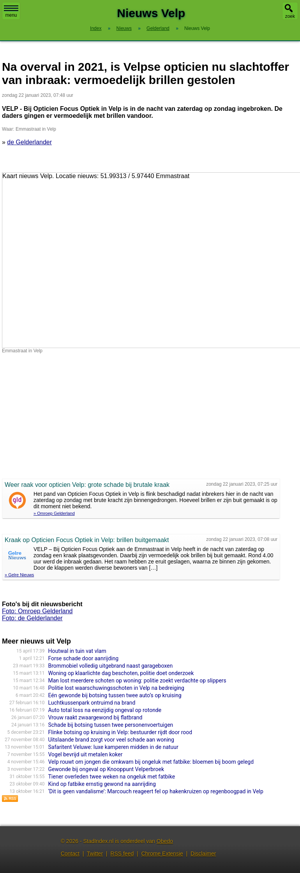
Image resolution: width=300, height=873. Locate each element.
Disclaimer (203, 853)
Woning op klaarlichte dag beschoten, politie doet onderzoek (121, 673)
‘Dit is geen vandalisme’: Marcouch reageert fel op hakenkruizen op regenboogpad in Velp (155, 791)
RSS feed (122, 853)
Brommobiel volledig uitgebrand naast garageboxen (110, 666)
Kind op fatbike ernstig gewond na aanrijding (102, 784)
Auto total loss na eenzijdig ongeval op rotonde (105, 710)
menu (11, 11)
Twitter (95, 853)
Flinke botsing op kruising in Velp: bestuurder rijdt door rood (120, 732)
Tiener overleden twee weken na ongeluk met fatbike (111, 776)
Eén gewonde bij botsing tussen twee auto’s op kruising (115, 695)
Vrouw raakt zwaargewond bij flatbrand (95, 717)
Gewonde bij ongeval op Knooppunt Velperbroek (106, 769)
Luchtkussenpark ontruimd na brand (92, 703)
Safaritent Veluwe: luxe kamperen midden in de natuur (113, 747)
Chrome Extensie (162, 853)
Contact (70, 853)
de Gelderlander (29, 142)
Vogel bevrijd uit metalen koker (85, 754)
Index (95, 28)
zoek (290, 16)
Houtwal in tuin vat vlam (77, 651)
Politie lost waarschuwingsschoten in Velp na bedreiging (116, 688)
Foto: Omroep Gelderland (37, 611)
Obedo (165, 841)
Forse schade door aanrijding (83, 658)
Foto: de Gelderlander (32, 618)
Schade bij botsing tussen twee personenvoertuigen (110, 725)
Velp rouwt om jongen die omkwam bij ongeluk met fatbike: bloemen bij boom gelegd (151, 762)
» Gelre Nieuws (19, 574)
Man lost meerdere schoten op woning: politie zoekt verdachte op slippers (137, 680)
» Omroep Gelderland (54, 513)
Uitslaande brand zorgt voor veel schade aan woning (111, 740)
